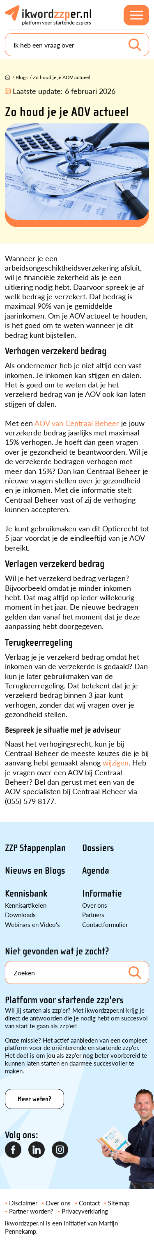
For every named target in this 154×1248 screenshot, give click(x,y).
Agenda (95, 870)
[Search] (77, 44)
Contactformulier (105, 924)
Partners (93, 914)
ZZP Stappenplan (35, 848)
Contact (89, 1202)
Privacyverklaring (85, 1211)
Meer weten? (34, 1099)
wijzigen (116, 762)
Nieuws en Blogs (35, 870)
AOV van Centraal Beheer (76, 423)
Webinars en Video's (32, 924)
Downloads (20, 914)
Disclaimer (23, 1202)
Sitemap (118, 1202)
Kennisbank (26, 893)
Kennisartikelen (25, 905)
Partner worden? (31, 1211)
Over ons (94, 905)
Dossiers (98, 848)
